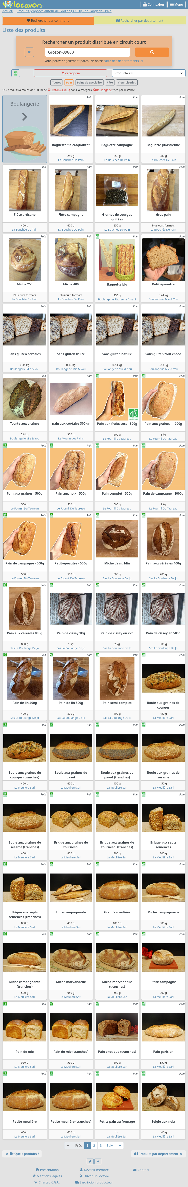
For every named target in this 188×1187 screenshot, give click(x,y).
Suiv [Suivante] (110, 1145)
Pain (69, 82)
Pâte (110, 82)
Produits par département (158, 1154)
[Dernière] (119, 1145)
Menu (176, 4)
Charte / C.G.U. (47, 1182)
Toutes (56, 82)
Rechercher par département (139, 20)
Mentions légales (47, 1176)
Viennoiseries (127, 82)
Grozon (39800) (59, 90)
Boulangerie (102, 90)
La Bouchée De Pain (71, 160)
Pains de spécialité (89, 82)
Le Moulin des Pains (71, 438)
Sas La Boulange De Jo (117, 578)
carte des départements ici (123, 61)
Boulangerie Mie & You (163, 299)
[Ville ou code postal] (88, 52)
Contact (141, 1170)
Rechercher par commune (48, 20)
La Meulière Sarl (163, 718)
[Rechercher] (152, 52)
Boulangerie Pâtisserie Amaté (117, 299)
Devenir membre (94, 1170)
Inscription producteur (94, 1182)
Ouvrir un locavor (94, 1176)
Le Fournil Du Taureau (117, 438)
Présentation (47, 1170)
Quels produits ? (22, 1154)
